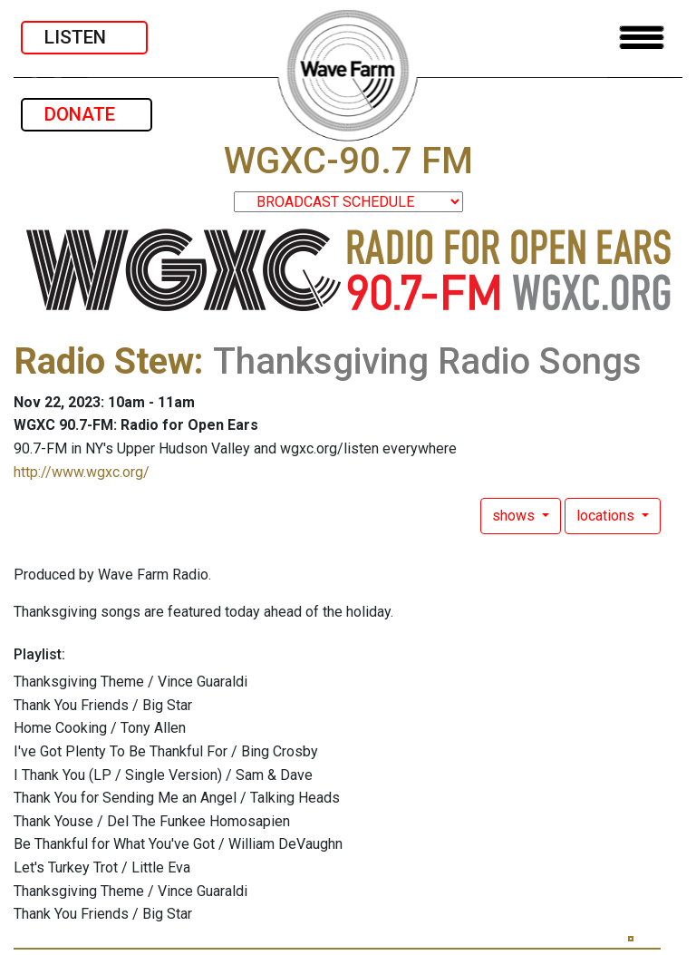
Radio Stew (104, 361)
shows (515, 515)
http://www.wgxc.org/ (82, 472)
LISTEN (84, 37)
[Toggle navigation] (641, 38)
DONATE (86, 114)
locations (607, 515)
